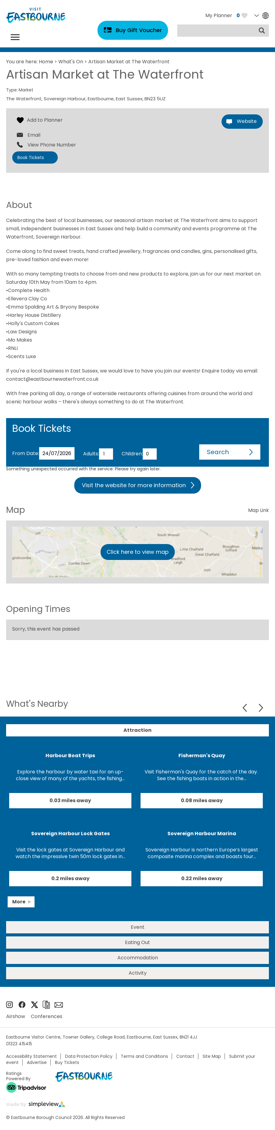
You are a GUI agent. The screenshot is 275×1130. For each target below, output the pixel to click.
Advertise (37, 1062)
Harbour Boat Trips (70, 755)
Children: (132, 453)
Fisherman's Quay (201, 755)
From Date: (25, 453)
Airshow (15, 1016)
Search (218, 452)
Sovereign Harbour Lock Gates (70, 833)
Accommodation (137, 957)
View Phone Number (52, 145)
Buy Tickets (67, 1062)
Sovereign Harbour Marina (201, 833)
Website (247, 121)
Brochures (46, 1005)
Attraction (137, 730)
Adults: (91, 453)
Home (46, 61)
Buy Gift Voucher (139, 30)
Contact (185, 1056)
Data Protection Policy (88, 1056)
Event (138, 927)
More (18, 901)
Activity (138, 972)
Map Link (258, 510)
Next (261, 708)
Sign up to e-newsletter (58, 1005)
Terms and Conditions (144, 1056)
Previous (245, 708)
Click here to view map (138, 552)
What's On (70, 61)
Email (34, 135)
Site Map (212, 1056)
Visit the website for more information (134, 485)
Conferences (46, 1016)
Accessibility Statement (31, 1056)
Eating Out (137, 942)
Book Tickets (30, 157)
